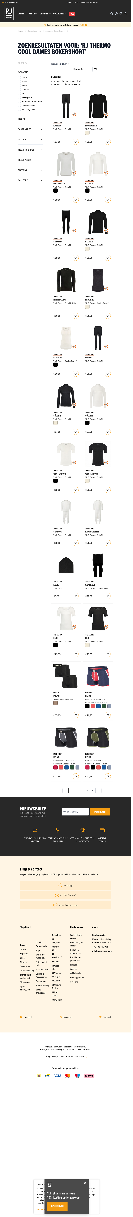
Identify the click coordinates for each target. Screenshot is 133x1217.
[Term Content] (86, 25)
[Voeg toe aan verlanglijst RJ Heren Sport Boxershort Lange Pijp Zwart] (76, 776)
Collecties (56, 935)
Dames (23, 945)
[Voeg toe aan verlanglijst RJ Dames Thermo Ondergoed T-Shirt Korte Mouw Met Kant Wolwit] (76, 654)
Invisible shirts (42, 969)
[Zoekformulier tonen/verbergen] (111, 13)
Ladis (56, 584)
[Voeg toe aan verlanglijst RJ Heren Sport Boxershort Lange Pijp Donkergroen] (108, 776)
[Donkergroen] (104, 706)
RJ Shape (56, 961)
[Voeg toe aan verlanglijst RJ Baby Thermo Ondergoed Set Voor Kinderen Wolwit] (76, 543)
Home (20, 31)
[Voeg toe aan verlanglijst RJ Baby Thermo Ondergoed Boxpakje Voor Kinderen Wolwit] (108, 543)
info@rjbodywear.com (102, 951)
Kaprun (57, 125)
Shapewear (25, 982)
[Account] (116, 13)
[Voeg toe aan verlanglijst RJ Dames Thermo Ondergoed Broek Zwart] (108, 374)
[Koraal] (93, 706)
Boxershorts (41, 946)
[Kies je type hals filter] (30, 150)
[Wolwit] (87, 133)
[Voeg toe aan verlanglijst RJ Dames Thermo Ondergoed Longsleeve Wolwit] (108, 432)
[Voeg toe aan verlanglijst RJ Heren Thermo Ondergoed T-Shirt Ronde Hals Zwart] (108, 490)
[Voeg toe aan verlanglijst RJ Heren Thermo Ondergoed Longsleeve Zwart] (108, 258)
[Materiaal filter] (30, 170)
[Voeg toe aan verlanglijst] (120, 13)
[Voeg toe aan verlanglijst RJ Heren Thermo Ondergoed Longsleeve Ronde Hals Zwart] (108, 142)
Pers (62, 1056)
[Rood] (55, 767)
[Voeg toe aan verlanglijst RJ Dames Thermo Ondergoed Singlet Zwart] (108, 316)
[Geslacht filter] (30, 139)
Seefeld (57, 241)
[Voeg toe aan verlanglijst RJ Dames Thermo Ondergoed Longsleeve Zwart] (76, 432)
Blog (48, 1056)
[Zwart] (55, 190)
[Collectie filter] (30, 180)
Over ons (74, 981)
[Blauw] (98, 706)
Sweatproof (25, 966)
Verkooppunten (77, 977)
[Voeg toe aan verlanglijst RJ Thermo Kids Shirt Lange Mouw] (76, 316)
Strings (23, 962)
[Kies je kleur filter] (30, 160)
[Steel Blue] (109, 706)
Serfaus (57, 531)
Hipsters (24, 953)
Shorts (23, 949)
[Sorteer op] (82, 69)
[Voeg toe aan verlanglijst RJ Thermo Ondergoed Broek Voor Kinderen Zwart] (108, 596)
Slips (22, 957)
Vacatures (69, 1056)
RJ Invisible (57, 999)
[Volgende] (98, 790)
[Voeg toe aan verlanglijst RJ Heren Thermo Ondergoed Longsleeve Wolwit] (108, 200)
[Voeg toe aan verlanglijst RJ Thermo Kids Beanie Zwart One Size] (76, 596)
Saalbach (90, 584)
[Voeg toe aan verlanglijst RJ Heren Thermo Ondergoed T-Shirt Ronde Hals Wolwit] (76, 490)
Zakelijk (55, 1056)
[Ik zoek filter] (30, 119)
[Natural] (55, 703)
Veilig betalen (76, 973)
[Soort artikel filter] (30, 129)
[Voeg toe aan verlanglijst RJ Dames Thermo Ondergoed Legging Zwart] (76, 142)
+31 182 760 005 (100, 946)
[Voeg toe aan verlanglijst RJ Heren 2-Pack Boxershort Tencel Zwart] (76, 715)
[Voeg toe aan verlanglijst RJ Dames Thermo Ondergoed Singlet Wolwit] (76, 374)
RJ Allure (56, 980)
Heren (39, 941)
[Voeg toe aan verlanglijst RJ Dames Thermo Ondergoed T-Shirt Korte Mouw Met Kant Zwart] (108, 654)
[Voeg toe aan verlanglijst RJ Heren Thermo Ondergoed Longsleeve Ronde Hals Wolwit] (76, 200)
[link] (65, 790)
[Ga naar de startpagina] (9, 13)
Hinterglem (59, 299)
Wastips (73, 969)
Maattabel (74, 964)
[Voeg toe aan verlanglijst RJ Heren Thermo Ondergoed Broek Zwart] (76, 258)
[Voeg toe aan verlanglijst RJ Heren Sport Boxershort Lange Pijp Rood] (108, 715)
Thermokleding (27, 970)
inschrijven (99, 811)
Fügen (88, 357)
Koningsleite (92, 531)
